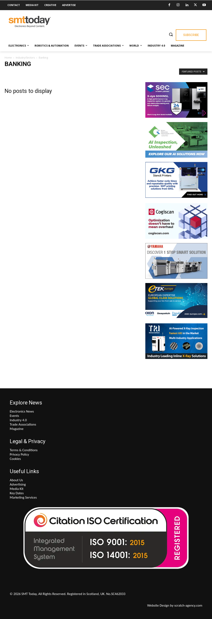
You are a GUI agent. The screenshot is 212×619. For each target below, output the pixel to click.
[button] (171, 34)
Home (8, 57)
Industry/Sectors (25, 57)
